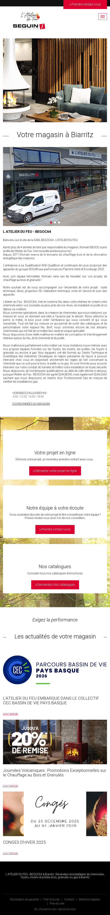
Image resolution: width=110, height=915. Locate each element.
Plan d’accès (51, 899)
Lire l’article (10, 713)
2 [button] (55, 222)
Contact (69, 899)
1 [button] (51, 222)
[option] (55, 80)
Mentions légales (89, 899)
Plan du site (57, 903)
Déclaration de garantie (24, 899)
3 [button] (59, 222)
